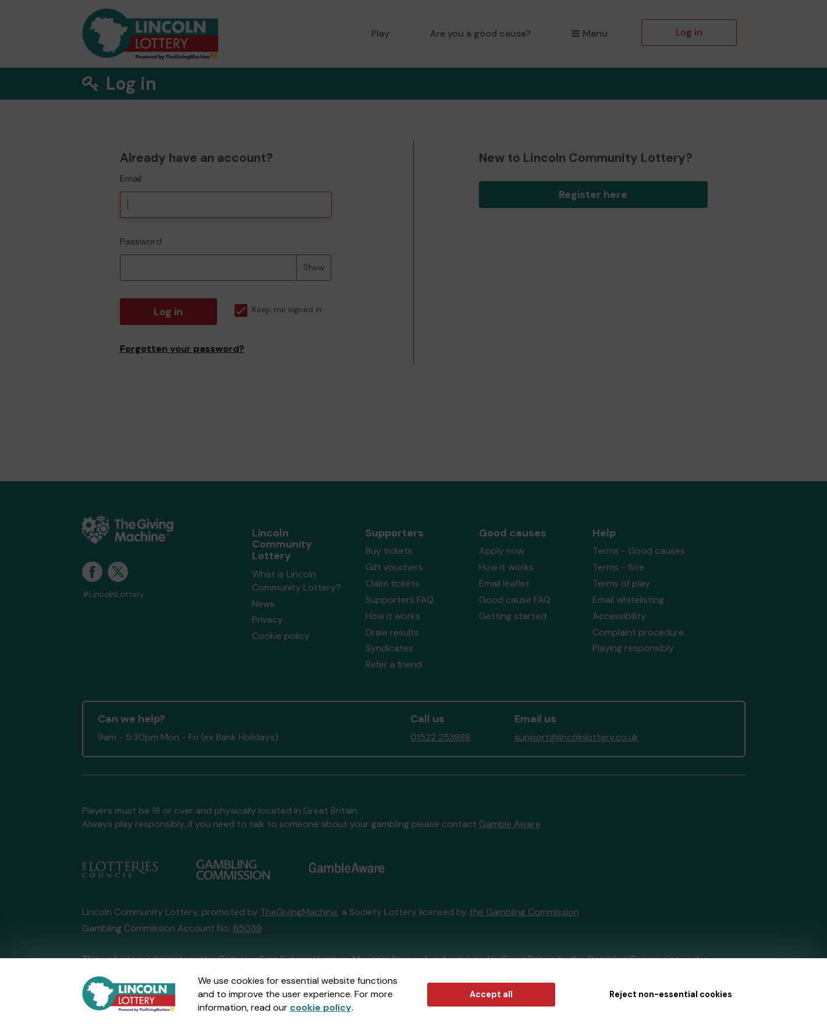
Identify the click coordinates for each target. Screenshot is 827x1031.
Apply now (501, 551)
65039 (247, 928)
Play (380, 33)
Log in (689, 32)
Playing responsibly (633, 648)
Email (130, 178)
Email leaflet (504, 583)
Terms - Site (618, 567)
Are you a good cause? (480, 33)
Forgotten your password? (182, 349)
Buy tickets (389, 551)
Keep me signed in (278, 309)
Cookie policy (281, 636)
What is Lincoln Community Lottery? (296, 581)
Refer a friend (393, 664)
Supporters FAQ (399, 600)
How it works (392, 616)
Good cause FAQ (515, 600)
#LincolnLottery (113, 594)
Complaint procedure (638, 632)
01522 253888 (440, 737)
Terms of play (621, 583)
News (263, 604)
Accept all (491, 994)
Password (141, 241)
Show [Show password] (314, 267)
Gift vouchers (394, 567)
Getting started (512, 616)
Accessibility (619, 616)
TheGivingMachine (299, 912)
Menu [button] (589, 33)
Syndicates (389, 648)
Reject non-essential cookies (670, 994)
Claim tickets (392, 583)
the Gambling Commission (524, 912)
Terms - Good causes (638, 551)
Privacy (267, 619)
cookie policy (321, 1007)
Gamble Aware (510, 824)
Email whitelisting (628, 600)
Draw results (392, 632)
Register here (593, 195)
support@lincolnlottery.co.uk (576, 737)
